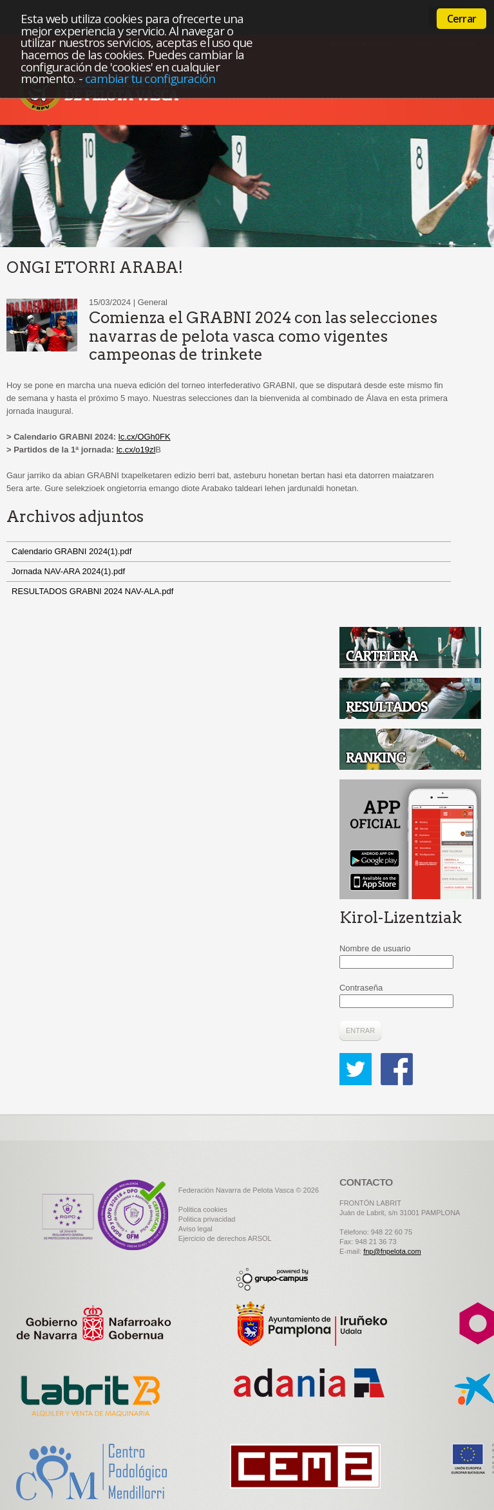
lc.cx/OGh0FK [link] (145, 437)
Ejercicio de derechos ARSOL (225, 1238)
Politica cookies (202, 1209)
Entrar (360, 1030)
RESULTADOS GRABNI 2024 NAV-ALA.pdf (92, 591)
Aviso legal (195, 1229)
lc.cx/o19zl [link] (136, 449)
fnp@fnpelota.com (392, 1251)
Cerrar (461, 19)
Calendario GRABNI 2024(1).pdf (71, 551)
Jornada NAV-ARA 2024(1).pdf (68, 571)
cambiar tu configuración (150, 78)
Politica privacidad (207, 1219)
